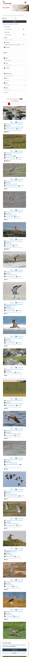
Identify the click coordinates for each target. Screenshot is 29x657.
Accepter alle (14, 649)
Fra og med (7, 26)
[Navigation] (25, 2)
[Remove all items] (23, 44)
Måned (5, 37)
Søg (14, 21)
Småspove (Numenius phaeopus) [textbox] (13, 44)
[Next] (20, 104)
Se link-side (19, 122)
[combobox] (14, 40)
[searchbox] (14, 60)
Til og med (6, 32)
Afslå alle (14, 653)
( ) (10, 305)
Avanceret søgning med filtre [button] (10, 24)
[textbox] (14, 40)
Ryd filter (6, 92)
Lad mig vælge (12, 646)
